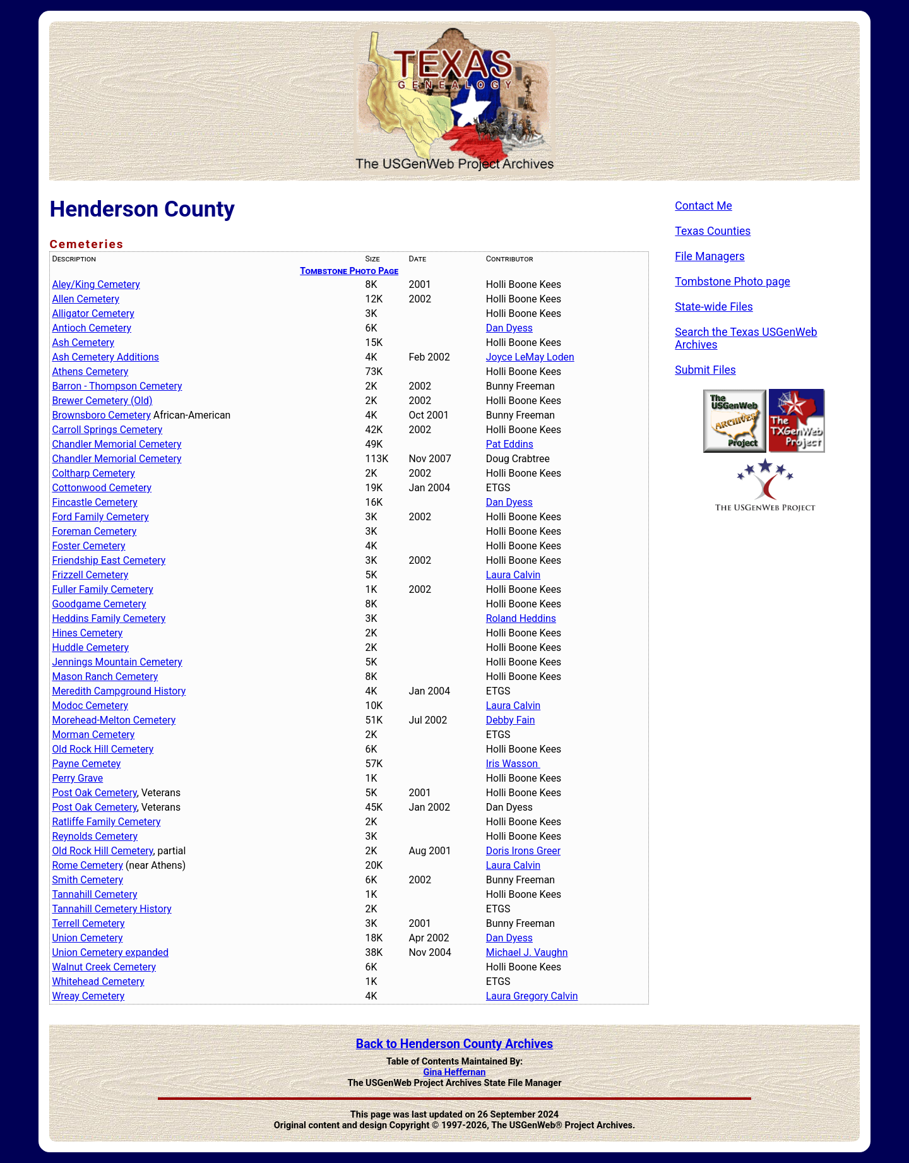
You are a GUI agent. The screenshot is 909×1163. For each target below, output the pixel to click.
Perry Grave (77, 778)
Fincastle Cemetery (94, 502)
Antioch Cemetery (91, 328)
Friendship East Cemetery (108, 560)
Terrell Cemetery (88, 923)
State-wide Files (714, 307)
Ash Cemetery (83, 343)
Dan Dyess (509, 328)
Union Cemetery (87, 938)
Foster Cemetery (88, 546)
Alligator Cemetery (93, 313)
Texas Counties (713, 231)
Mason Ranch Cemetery (105, 677)
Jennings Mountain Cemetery (117, 662)
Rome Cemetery (87, 865)
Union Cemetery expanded (110, 952)
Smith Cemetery (87, 880)
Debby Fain (510, 720)
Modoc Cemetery (90, 706)
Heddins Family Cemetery (108, 618)
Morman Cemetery (93, 735)
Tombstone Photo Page (349, 271)
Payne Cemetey (86, 764)
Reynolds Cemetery (95, 836)
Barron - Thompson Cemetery (117, 386)
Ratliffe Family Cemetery (106, 822)
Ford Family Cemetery (100, 517)
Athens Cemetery (90, 372)
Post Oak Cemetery (94, 793)
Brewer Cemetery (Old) (102, 401)
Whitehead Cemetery (98, 981)
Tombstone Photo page (732, 281)
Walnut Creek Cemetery (104, 967)
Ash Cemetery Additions (105, 357)
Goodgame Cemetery (99, 604)
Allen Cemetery (85, 299)
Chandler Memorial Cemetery (116, 444)
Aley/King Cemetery (96, 284)
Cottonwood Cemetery (102, 488)
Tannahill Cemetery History (111, 909)
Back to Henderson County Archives (454, 1044)
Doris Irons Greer (523, 851)
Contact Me (703, 206)
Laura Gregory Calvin (532, 996)
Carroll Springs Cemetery (107, 430)
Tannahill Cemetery (94, 894)
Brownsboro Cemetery (101, 415)
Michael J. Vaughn (527, 952)
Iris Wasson (513, 764)
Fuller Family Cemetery (102, 589)
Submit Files (705, 370)
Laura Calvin (513, 575)
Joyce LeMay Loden (530, 357)
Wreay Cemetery (88, 996)
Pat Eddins (509, 444)
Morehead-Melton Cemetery (113, 720)
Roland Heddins (521, 618)
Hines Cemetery (87, 633)
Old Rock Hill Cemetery (102, 749)
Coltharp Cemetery (93, 473)
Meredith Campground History (119, 691)
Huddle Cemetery (90, 647)
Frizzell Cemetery (90, 575)
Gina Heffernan (455, 1072)
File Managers (709, 256)
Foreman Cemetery (94, 531)
